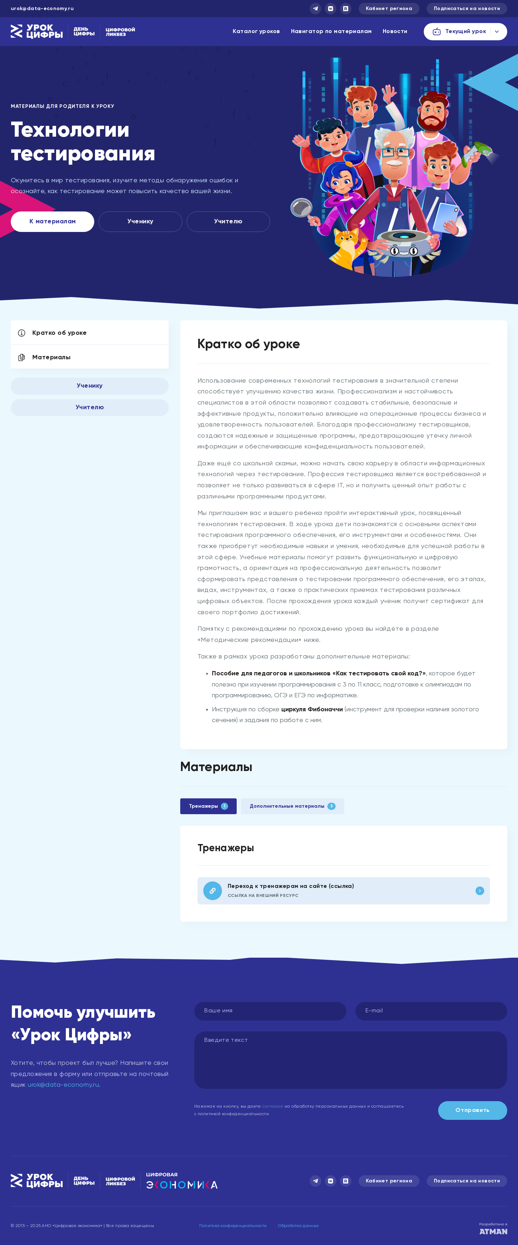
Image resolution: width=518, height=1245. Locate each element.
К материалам (52, 221)
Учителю (228, 221)
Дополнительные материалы (293, 806)
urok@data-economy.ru (42, 8)
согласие (272, 1106)
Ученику (140, 221)
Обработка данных (298, 1226)
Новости (395, 32)
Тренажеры (208, 806)
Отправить (472, 1110)
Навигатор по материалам (331, 32)
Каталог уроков (256, 32)
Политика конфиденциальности (233, 1226)
